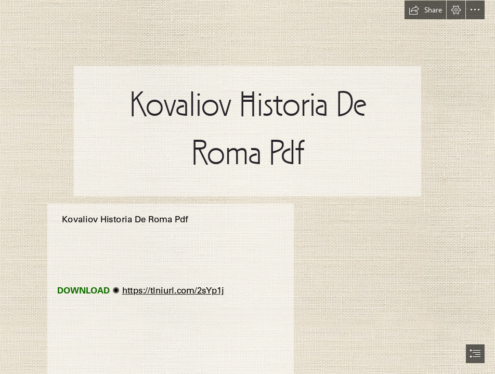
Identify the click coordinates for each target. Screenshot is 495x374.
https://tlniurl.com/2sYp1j (173, 290)
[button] (425, 10)
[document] (247, 187)
